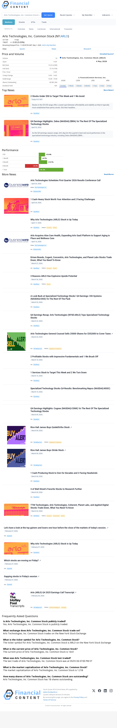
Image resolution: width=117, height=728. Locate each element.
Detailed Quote (106, 54)
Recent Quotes (66, 15)
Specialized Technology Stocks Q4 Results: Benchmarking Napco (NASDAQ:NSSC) (70, 397)
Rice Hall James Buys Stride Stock (48, 461)
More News (108, 90)
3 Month (87, 86)
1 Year (95, 86)
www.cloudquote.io (50, 709)
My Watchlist (87, 15)
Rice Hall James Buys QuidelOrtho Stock (51, 438)
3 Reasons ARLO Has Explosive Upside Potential (54, 281)
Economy (49, 230)
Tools (44, 22)
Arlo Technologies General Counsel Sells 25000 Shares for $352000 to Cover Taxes (68, 342)
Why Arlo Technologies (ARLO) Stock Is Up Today (54, 222)
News (31, 29)
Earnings (65, 623)
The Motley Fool (38, 355)
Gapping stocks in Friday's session (21, 592)
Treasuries (68, 29)
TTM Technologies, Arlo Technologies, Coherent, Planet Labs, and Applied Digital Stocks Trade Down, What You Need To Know (70, 519)
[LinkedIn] (105, 711)
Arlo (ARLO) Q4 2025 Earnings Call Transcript (54, 609)
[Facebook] (99, 711)
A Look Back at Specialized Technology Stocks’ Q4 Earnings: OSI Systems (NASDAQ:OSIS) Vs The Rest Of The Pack (66, 303)
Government (57, 528)
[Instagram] (111, 711)
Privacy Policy (79, 714)
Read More (108, 175)
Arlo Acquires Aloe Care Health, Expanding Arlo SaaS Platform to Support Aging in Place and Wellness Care (70, 240)
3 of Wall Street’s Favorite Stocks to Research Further (56, 501)
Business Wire (37, 193)
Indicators (106, 15)
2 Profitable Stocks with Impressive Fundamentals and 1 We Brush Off (64, 364)
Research (87, 49)
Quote (22, 49)
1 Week (70, 86)
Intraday (63, 86)
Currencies (41, 29)
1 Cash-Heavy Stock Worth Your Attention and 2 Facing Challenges (63, 201)
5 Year (109, 86)
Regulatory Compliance (56, 355)
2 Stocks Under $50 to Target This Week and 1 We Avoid (58, 96)
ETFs (33, 22)
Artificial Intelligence (55, 623)
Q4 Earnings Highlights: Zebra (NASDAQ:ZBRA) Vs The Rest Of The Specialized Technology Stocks (69, 123)
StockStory (37, 113)
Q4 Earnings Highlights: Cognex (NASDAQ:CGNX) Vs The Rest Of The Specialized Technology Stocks (70, 419)
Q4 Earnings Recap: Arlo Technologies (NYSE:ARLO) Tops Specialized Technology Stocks (70, 322)
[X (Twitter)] (93, 711)
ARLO (64, 36)
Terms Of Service (49, 716)
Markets (8, 22)
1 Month (79, 86)
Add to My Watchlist (49, 45)
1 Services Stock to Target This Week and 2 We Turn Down (59, 381)
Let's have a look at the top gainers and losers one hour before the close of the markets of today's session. (56, 542)
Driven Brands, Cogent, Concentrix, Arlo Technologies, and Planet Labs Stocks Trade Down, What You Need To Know (71, 262)
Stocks (22, 22)
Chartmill (9, 550)
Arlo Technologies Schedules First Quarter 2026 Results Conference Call (66, 181)
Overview (21, 29)
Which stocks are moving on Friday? (22, 575)
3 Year (102, 86)
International (55, 29)
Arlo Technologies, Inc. (41, 189)
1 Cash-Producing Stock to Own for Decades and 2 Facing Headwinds (64, 484)
